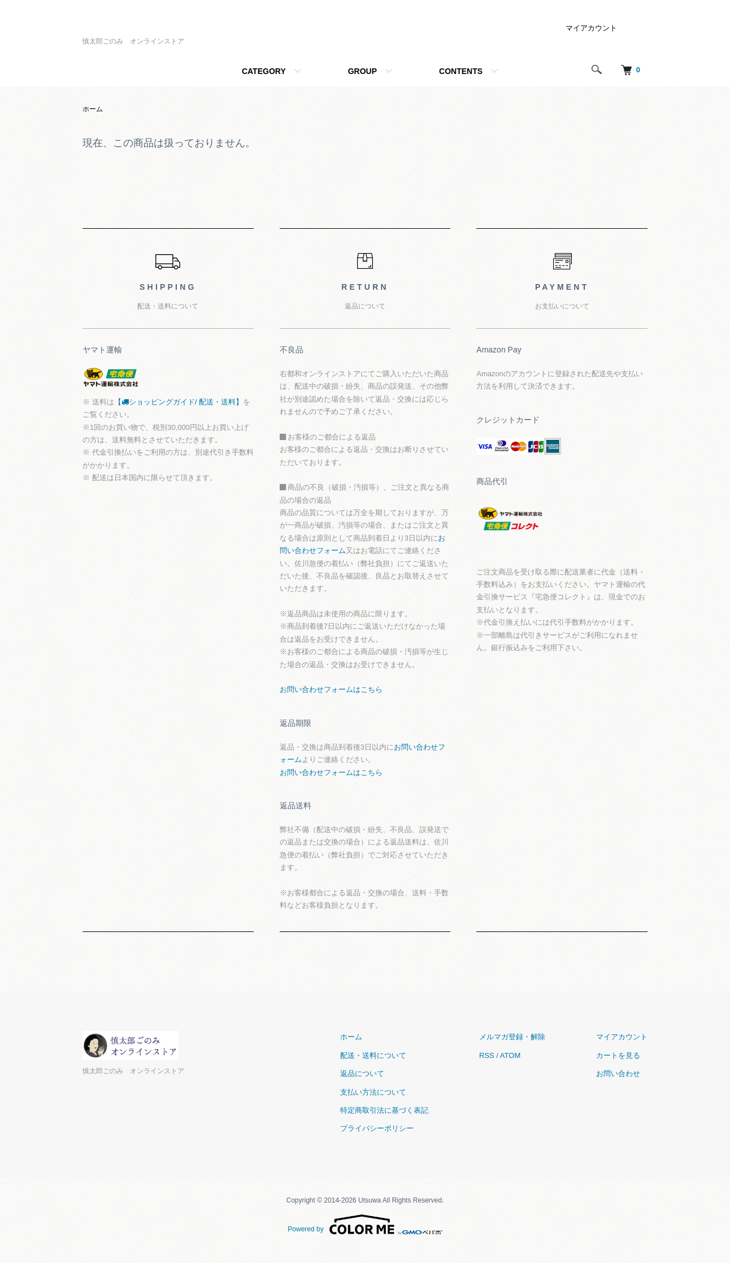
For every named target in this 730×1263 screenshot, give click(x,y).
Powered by (365, 1224)
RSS (486, 1055)
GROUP (362, 71)
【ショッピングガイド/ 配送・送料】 (178, 402)
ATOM (510, 1055)
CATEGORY (264, 71)
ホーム (92, 109)
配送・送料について (373, 1055)
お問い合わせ (618, 1073)
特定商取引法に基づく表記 (384, 1110)
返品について (362, 1073)
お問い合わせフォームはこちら (331, 689)
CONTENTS (461, 71)
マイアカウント (591, 28)
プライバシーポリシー (377, 1128)
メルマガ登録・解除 (512, 1037)
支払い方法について (373, 1092)
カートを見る (618, 1055)
